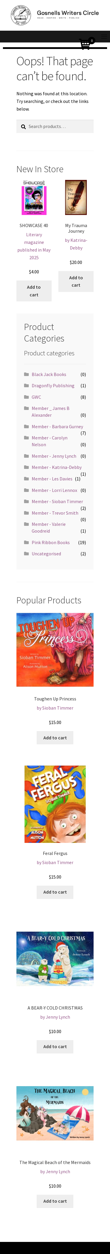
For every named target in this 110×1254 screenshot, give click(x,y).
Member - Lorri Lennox (54, 490)
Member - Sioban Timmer (57, 501)
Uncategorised (46, 554)
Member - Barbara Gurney (57, 426)
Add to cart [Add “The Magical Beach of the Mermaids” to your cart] (55, 1201)
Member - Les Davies (52, 479)
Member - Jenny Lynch (54, 456)
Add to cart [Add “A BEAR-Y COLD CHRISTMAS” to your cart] (55, 1046)
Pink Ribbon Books (51, 542)
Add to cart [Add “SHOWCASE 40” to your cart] (34, 291)
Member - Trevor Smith (55, 513)
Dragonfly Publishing (53, 385)
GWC (36, 397)
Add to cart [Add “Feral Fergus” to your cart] (55, 892)
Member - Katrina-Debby (57, 467)
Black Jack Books (49, 374)
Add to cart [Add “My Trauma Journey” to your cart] (76, 281)
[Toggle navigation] (104, 36)
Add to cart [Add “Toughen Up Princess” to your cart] (55, 738)
